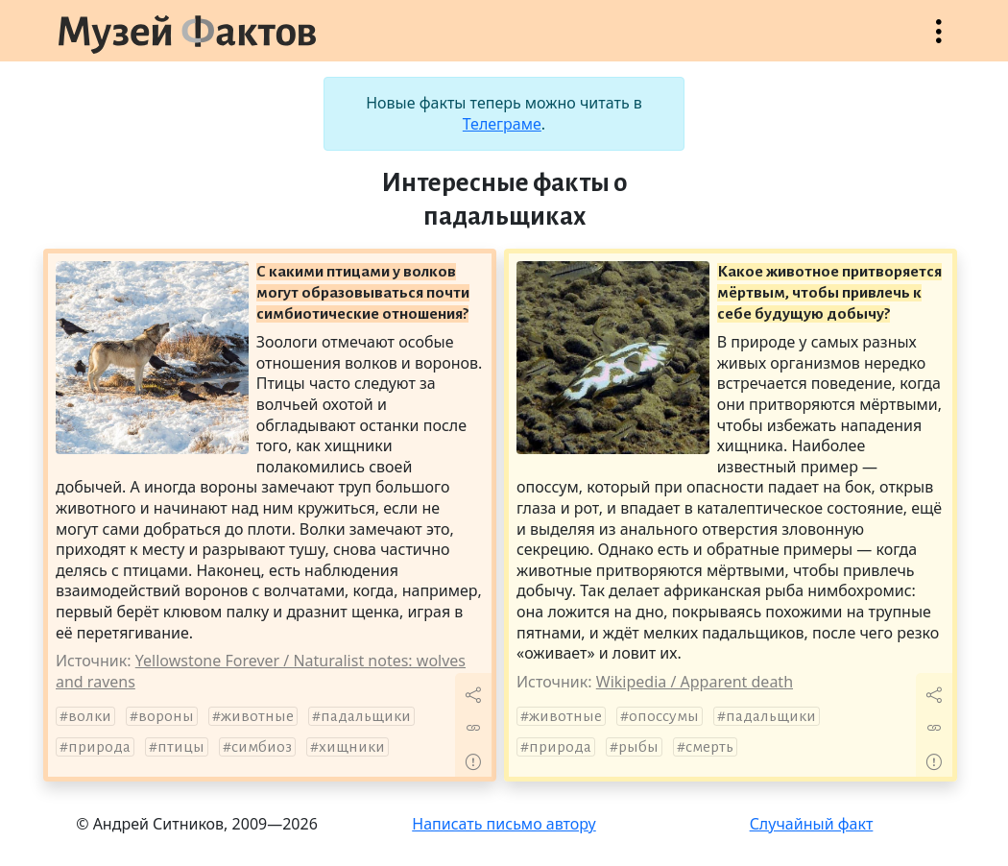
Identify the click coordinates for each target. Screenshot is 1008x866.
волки (89, 716)
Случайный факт (812, 823)
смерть (709, 747)
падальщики (366, 716)
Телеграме (502, 123)
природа (99, 747)
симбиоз (261, 747)
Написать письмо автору (504, 823)
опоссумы (664, 716)
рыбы (638, 747)
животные (257, 716)
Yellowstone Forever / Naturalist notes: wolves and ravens (261, 671)
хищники (352, 747)
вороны (166, 716)
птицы (180, 747)
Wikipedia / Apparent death (694, 681)
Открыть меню (938, 40)
